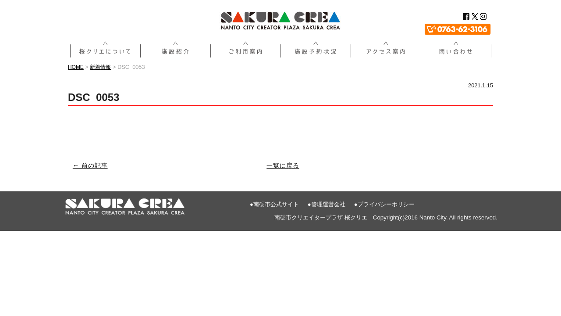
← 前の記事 (91, 165)
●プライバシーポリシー (384, 204)
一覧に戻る (283, 165)
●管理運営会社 (326, 204)
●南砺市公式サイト (274, 204)
